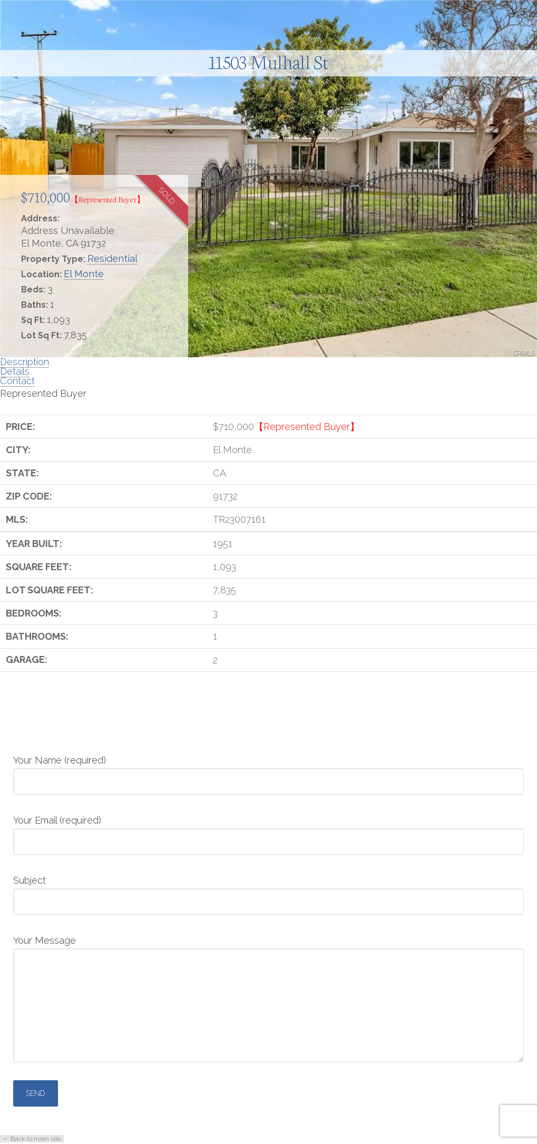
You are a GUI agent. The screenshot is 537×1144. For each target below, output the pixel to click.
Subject (268, 891)
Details (15, 371)
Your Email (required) (268, 831)
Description (24, 361)
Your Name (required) (268, 771)
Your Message (268, 948)
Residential (112, 258)
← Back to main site (32, 1138)
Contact (17, 380)
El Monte (84, 273)
